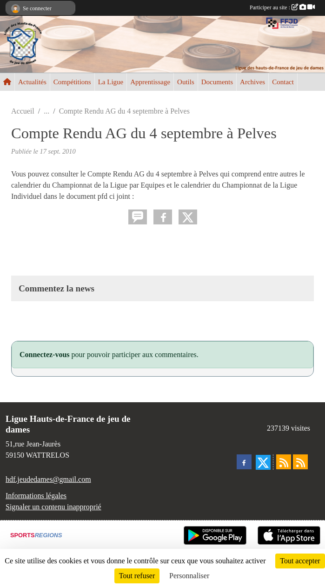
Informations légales (36, 496)
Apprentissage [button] (150, 82)
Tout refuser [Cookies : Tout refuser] (137, 576)
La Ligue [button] (111, 82)
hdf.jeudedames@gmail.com (48, 479)
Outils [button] (185, 82)
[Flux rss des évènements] (300, 461)
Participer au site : (282, 7)
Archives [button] (252, 82)
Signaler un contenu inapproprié (53, 507)
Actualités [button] (32, 82)
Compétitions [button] (72, 82)
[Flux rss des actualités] (283, 461)
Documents (217, 82)
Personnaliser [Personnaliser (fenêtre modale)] (189, 576)
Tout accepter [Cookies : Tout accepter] (300, 561)
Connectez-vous (45, 354)
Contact (283, 82)
